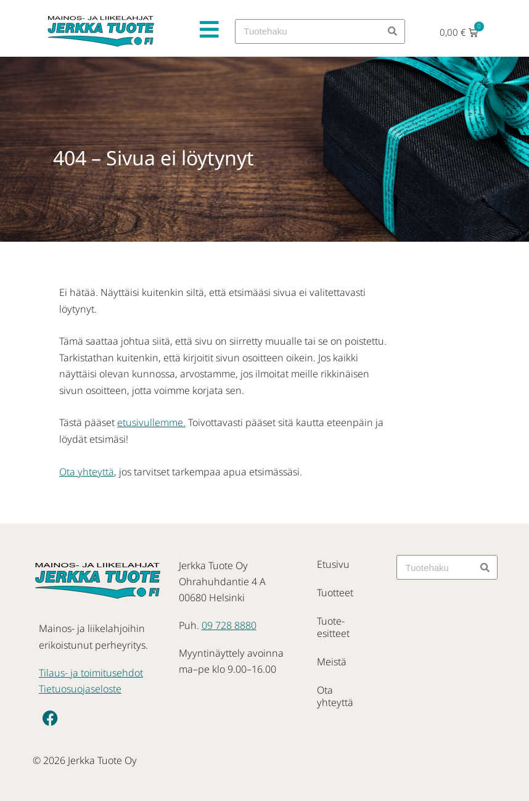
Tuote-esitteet (333, 627)
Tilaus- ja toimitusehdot (91, 673)
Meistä (332, 661)
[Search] (392, 31)
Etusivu (333, 564)
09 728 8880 (229, 625)
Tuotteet (335, 592)
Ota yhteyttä (86, 472)
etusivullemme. (151, 422)
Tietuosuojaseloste (80, 689)
